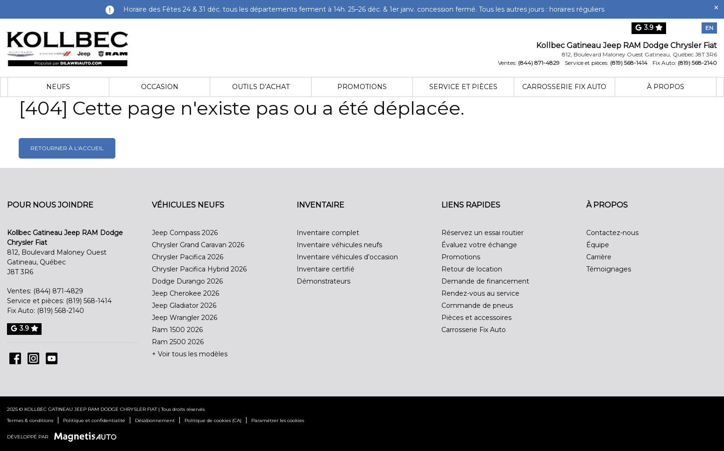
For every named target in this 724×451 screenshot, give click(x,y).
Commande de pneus (477, 305)
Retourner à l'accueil (67, 148)
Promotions (362, 87)
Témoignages (608, 269)
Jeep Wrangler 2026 (184, 317)
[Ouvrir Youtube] (51, 358)
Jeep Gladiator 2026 (184, 305)
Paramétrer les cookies (277, 420)
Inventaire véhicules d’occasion (347, 257)
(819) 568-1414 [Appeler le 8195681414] (628, 62)
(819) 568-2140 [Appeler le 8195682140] (697, 62)
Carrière (598, 257)
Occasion (159, 87)
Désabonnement (155, 420)
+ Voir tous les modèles (189, 354)
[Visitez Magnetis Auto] (87, 436)
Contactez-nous (612, 233)
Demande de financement (485, 281)
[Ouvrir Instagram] (33, 358)
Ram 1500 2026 (177, 330)
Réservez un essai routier (482, 233)
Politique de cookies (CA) (213, 420)
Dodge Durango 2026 (187, 281)
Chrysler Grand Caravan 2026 (198, 245)
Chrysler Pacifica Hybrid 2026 (199, 269)
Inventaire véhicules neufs (339, 245)
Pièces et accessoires (476, 317)
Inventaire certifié (326, 269)
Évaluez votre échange (479, 245)
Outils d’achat (261, 87)
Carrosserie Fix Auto (564, 87)
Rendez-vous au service (480, 293)
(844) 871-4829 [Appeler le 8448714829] (539, 62)
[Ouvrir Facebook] (15, 358)
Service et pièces (463, 87)
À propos (665, 87)
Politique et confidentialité (94, 420)
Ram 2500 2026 (178, 342)
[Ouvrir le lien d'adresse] (639, 54)
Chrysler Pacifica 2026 (187, 257)
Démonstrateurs (323, 281)
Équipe (597, 245)
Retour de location (471, 269)
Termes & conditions (30, 420)
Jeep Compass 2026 (185, 233)
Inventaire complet (328, 233)
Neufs (58, 87)
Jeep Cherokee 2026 (185, 293)
